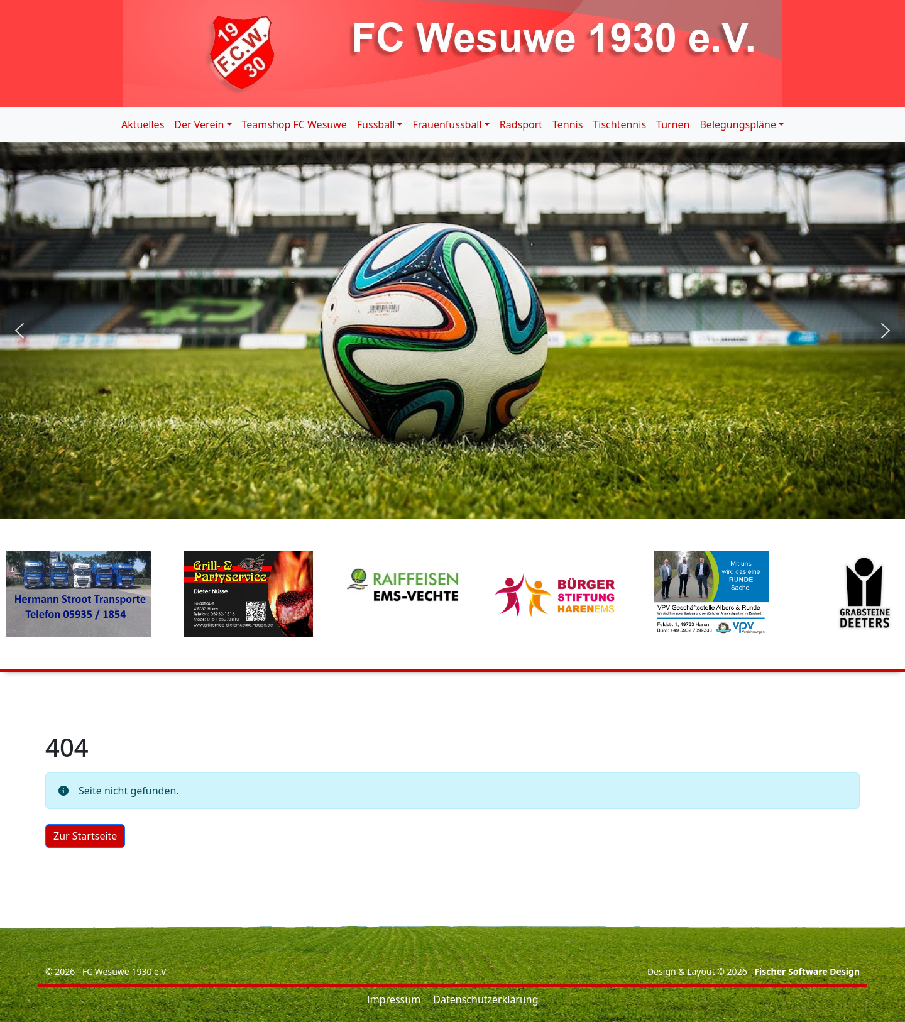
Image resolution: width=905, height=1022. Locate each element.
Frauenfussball (446, 124)
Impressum (393, 999)
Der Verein (199, 124)
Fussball (376, 124)
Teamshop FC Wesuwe (294, 124)
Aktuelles (142, 124)
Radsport (521, 124)
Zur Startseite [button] (85, 836)
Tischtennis (619, 124)
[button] (19, 331)
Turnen (672, 124)
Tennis (567, 124)
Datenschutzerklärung (485, 999)
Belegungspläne (737, 124)
